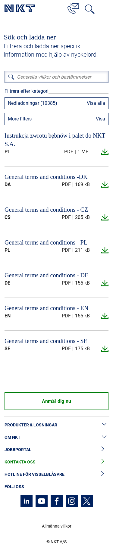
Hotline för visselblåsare (56, 474)
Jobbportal (56, 450)
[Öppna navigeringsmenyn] (104, 9)
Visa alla (96, 103)
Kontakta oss (56, 462)
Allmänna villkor (56, 526)
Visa (100, 119)
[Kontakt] (73, 7)
